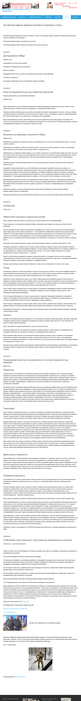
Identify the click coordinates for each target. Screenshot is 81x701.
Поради (48, 17)
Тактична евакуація (9, 612)
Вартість (22, 17)
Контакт (75, 17)
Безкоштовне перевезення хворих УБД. (15, 608)
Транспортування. (35, 17)
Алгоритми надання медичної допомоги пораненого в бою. (32, 25)
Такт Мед (26, 601)
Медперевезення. (20, 677)
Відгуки (57, 17)
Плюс (66, 17)
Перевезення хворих (9, 17)
